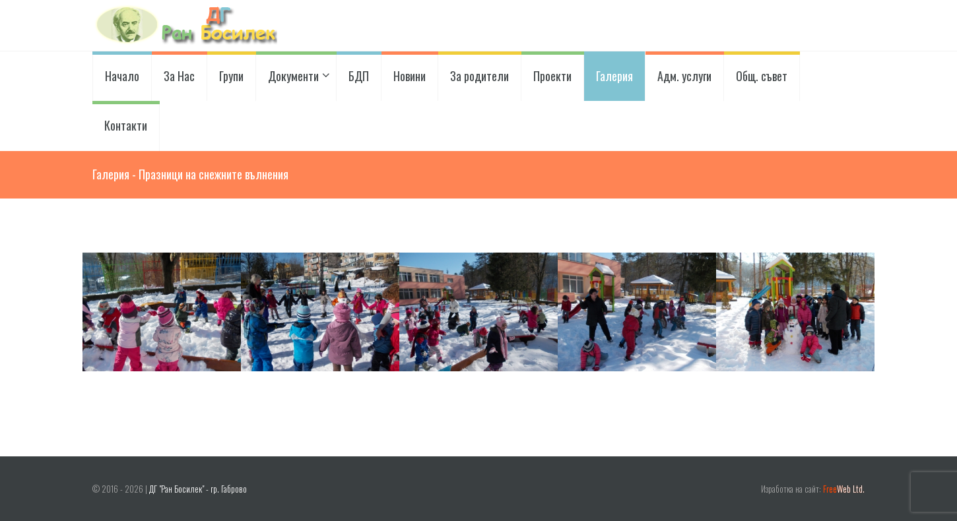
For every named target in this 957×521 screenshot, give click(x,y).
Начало (122, 75)
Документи (296, 75)
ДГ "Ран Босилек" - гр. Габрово (198, 489)
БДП (358, 75)
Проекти (552, 75)
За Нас (179, 75)
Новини (409, 75)
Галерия (614, 75)
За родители (479, 75)
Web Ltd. (844, 489)
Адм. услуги (684, 75)
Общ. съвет (761, 75)
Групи (231, 75)
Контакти (125, 125)
